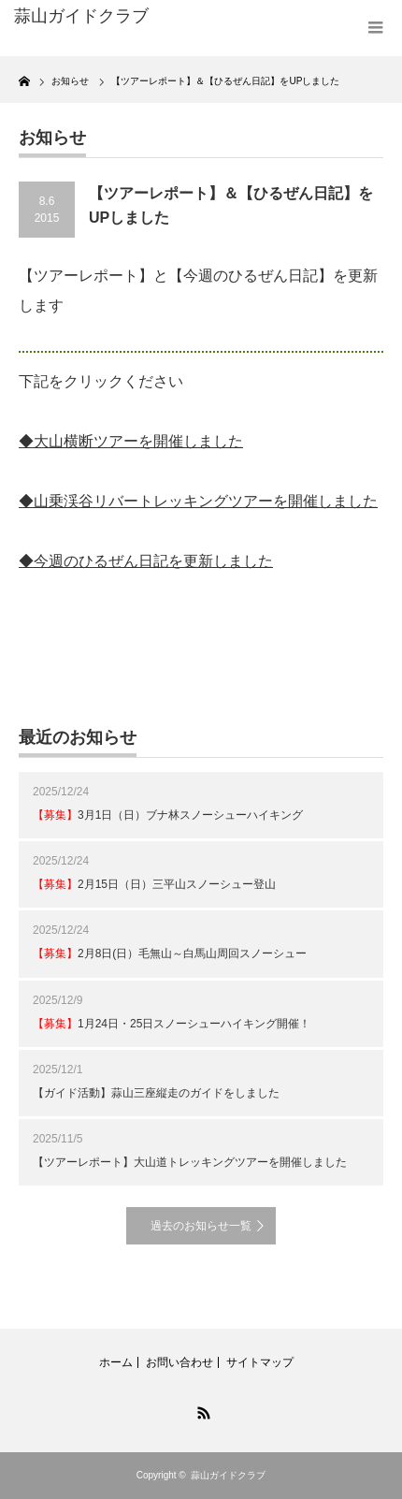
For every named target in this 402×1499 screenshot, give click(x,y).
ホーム (116, 1362)
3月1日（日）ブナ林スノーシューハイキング (168, 815)
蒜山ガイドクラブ (228, 1475)
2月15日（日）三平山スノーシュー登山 (154, 884)
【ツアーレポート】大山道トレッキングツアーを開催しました (190, 1162)
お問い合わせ (179, 1362)
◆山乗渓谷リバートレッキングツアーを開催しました (198, 501)
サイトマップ (260, 1362)
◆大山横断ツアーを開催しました (131, 441)
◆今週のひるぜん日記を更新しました (146, 561)
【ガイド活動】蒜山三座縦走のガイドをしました (156, 1092)
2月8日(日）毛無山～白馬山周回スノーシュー (170, 953)
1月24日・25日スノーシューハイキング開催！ (171, 1023)
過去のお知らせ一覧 (201, 1225)
